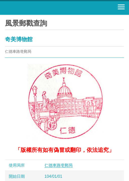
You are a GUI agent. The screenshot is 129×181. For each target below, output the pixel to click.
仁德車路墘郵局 (59, 165)
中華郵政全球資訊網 (31, 8)
